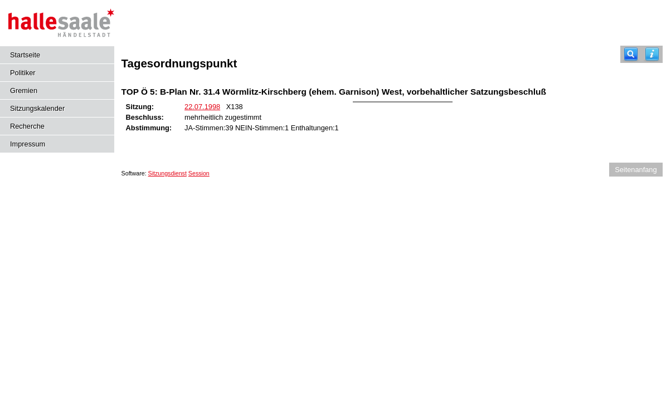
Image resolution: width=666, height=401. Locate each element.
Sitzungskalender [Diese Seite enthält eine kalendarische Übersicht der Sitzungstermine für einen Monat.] (37, 108)
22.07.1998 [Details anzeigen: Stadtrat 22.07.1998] (202, 106)
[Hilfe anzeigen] (652, 54)
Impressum (27, 144)
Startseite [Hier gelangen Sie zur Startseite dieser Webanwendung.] (25, 55)
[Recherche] (630, 54)
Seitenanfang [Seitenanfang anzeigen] (636, 169)
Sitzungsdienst (167, 173)
